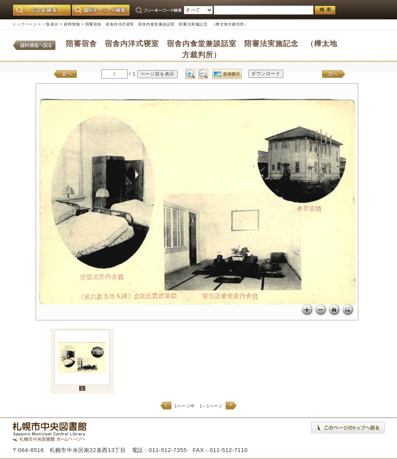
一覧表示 (50, 24)
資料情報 (72, 24)
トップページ (24, 24)
